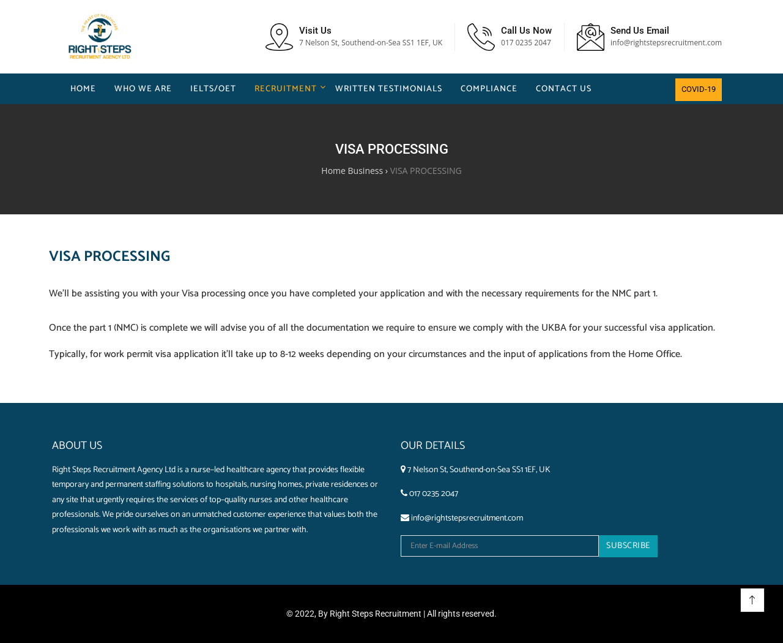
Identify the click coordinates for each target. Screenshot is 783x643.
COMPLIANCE (489, 89)
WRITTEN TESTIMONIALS (388, 89)
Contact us (564, 89)
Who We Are (143, 89)
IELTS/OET (213, 89)
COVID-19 (698, 89)
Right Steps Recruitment (375, 614)
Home (83, 89)
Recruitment (285, 89)
